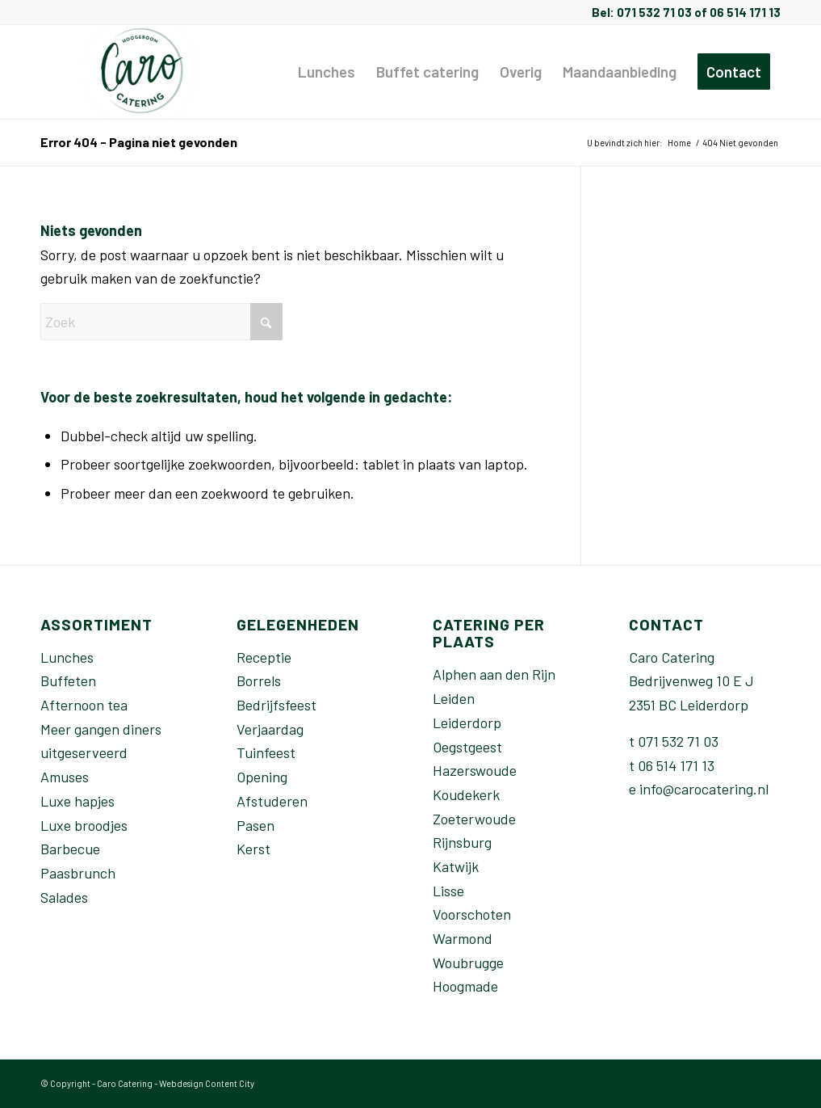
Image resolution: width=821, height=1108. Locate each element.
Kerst (253, 848)
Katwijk (456, 866)
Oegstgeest (467, 747)
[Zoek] (161, 321)
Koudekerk (466, 794)
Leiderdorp (467, 722)
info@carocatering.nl (704, 789)
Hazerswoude (475, 770)
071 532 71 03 (678, 741)
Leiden (454, 698)
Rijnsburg (462, 842)
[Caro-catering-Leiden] (142, 72)
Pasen (255, 825)
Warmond (462, 938)
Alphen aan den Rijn (494, 674)
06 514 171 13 (676, 765)
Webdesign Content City (206, 1083)
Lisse (448, 890)
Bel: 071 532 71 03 (642, 12)
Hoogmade (465, 986)
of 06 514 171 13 (736, 12)
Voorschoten (472, 914)
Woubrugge (468, 962)
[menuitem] (326, 72)
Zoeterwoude (474, 819)
